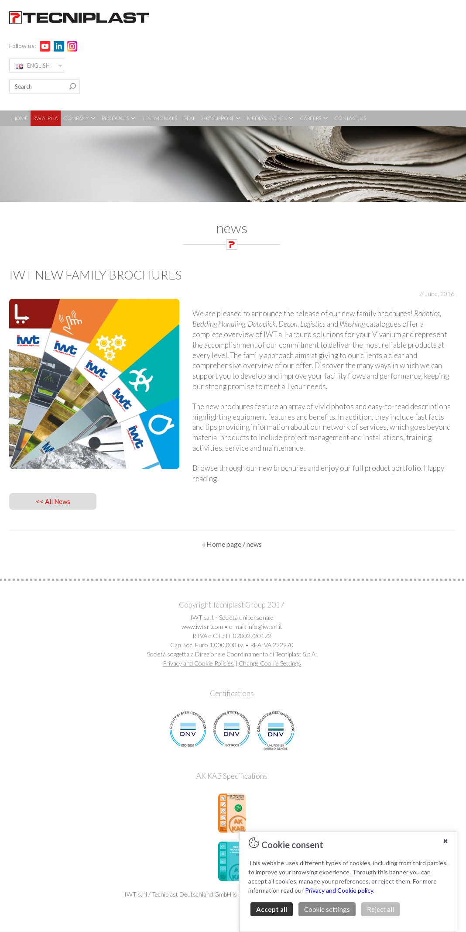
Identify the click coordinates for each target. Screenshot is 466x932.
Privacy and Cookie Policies (198, 663)
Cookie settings (327, 909)
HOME (20, 118)
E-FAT (188, 118)
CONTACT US (350, 118)
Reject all (380, 909)
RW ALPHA (45, 118)
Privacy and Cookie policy (339, 890)
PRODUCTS (119, 118)
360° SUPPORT (221, 118)
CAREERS (314, 118)
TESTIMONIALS (159, 118)
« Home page (221, 544)
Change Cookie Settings (270, 663)
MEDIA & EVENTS (271, 118)
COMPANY (79, 118)
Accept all (271, 909)
